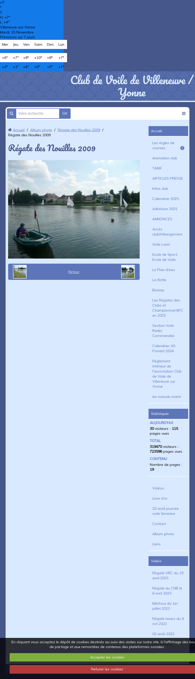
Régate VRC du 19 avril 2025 (167, 575)
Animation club (164, 158)
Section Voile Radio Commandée (163, 330)
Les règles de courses (168, 145)
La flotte (159, 280)
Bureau (158, 290)
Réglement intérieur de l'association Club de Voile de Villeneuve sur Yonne (167, 374)
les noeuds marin (166, 396)
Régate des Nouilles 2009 (79, 130)
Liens (156, 544)
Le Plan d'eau (163, 269)
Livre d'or (160, 498)
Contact (159, 523)
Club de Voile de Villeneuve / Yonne (131, 86)
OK (65, 113)
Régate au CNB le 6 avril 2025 (167, 591)
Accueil (19, 130)
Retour (73, 271)
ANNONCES (162, 219)
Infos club (160, 188)
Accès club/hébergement (167, 231)
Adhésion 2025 (164, 209)
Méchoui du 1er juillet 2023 (165, 606)
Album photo (41, 130)
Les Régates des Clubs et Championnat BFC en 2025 (167, 308)
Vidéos (158, 488)
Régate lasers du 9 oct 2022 (168, 621)
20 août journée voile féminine (165, 511)
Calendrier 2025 (165, 198)
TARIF (157, 168)
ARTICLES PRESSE (167, 178)
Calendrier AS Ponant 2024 (163, 348)
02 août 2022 (163, 634)
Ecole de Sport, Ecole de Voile (165, 257)
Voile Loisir (161, 244)
